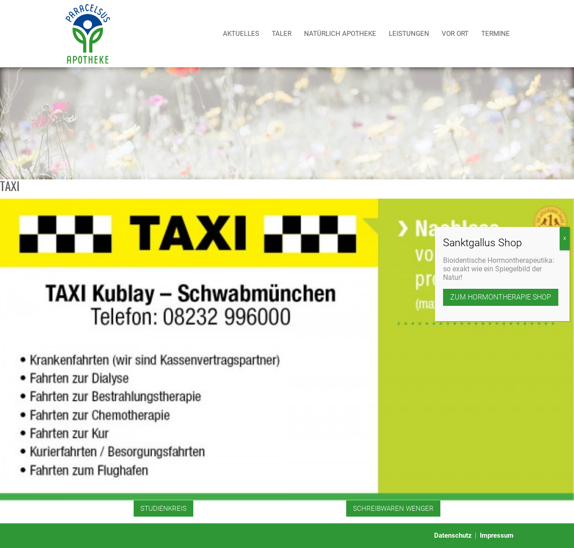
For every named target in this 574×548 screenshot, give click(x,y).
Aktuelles (241, 34)
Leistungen (409, 34)
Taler (281, 34)
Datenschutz (453, 535)
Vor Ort (455, 34)
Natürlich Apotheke (340, 34)
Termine (495, 34)
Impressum (496, 535)
